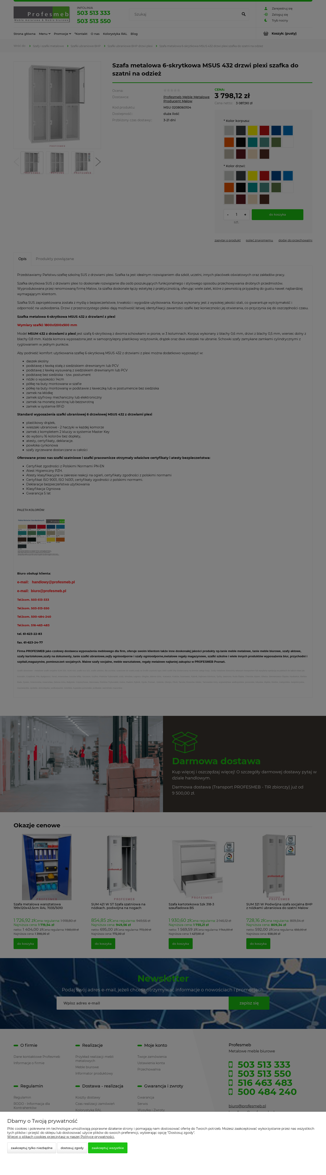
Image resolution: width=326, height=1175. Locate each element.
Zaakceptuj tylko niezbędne (32, 1148)
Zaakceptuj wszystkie (108, 1148)
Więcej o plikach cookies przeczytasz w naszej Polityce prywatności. (61, 1137)
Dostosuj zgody (72, 1148)
